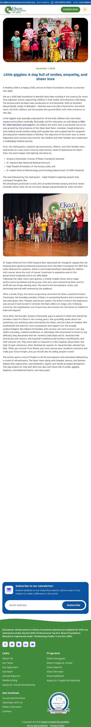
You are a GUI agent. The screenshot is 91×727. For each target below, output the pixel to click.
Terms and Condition (37, 725)
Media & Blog (9, 680)
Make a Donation (12, 706)
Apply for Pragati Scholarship (63, 680)
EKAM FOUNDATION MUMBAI (55, 722)
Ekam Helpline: (44, 2)
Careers (7, 711)
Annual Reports (11, 676)
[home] (14, 9)
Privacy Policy (57, 725)
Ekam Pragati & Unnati (59, 663)
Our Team (7, 663)
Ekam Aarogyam (56, 658)
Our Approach (10, 667)
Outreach (7, 671)
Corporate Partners (13, 698)
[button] (85, 10)
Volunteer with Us (12, 702)
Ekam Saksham (55, 676)
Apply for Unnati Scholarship (18, 684)
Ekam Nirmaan (55, 671)
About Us (7, 658)
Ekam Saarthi (54, 667)
